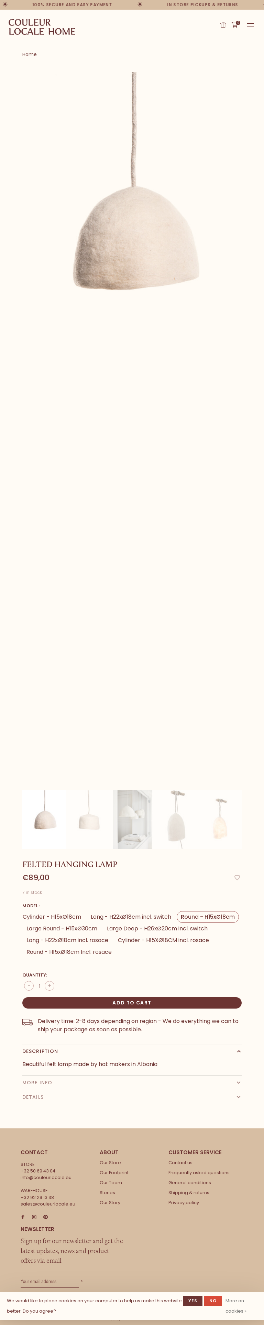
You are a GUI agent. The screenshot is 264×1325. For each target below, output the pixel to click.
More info (37, 1082)
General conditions (189, 1183)
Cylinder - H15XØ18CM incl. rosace (163, 940)
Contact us (180, 1163)
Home (29, 54)
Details (33, 1097)
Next (245, 809)
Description (40, 1051)
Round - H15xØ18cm (208, 917)
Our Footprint (114, 1173)
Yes (193, 1301)
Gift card (223, 24)
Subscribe (81, 1281)
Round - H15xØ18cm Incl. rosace (69, 952)
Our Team (111, 1183)
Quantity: (34, 975)
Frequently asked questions (199, 1173)
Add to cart (131, 1002)
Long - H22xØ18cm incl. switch (131, 917)
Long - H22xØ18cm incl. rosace (67, 940)
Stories (107, 1193)
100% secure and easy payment (72, 5)
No (213, 1301)
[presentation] (44, 819)
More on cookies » (236, 1305)
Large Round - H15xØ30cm (61, 928)
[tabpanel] (132, 236)
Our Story (110, 1203)
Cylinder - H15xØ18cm (52, 917)
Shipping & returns (188, 1193)
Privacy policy (183, 1203)
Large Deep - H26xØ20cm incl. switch (157, 928)
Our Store (110, 1163)
